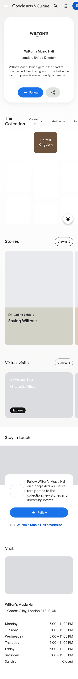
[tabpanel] (18, 178)
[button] (6, 6)
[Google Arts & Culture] (31, 6)
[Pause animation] (68, 219)
